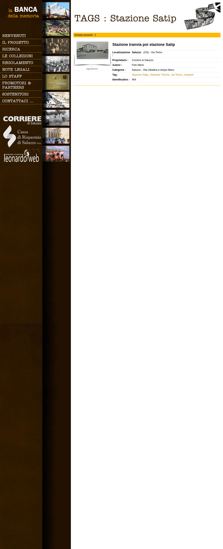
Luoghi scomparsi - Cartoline (56, 82)
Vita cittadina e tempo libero (56, 100)
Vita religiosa (56, 136)
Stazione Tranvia (159, 74)
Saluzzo (56, 10)
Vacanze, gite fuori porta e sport (56, 154)
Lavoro (56, 118)
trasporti (188, 74)
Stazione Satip (140, 74)
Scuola (56, 64)
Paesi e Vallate (56, 28)
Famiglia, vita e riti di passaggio (56, 46)
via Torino (176, 74)
